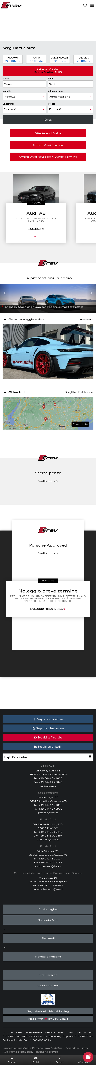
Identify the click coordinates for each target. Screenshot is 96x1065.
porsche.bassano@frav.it (48, 889)
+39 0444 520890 (50, 805)
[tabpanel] (48, 599)
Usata (83, 59)
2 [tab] (48, 622)
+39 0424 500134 (50, 858)
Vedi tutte (86, 319)
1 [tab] (48, 503)
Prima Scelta (48, 70)
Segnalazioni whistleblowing (48, 1011)
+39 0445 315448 (50, 832)
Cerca (48, 119)
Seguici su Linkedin (48, 746)
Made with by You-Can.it (48, 1018)
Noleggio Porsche (48, 956)
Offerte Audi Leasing (48, 144)
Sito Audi (48, 938)
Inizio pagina (48, 909)
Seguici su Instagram (48, 728)
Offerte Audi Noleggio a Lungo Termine (48, 156)
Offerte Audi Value (48, 133)
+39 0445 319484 (51, 835)
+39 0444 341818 (50, 778)
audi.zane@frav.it (48, 839)
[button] (5, 298)
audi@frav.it (48, 786)
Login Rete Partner (48, 757)
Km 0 (36, 59)
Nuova (12, 59)
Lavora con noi (48, 985)
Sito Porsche (48, 974)
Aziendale (60, 59)
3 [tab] (53, 622)
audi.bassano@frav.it (48, 866)
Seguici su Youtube (48, 737)
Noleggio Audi (48, 919)
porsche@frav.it (48, 812)
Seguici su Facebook (48, 719)
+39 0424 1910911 (50, 885)
